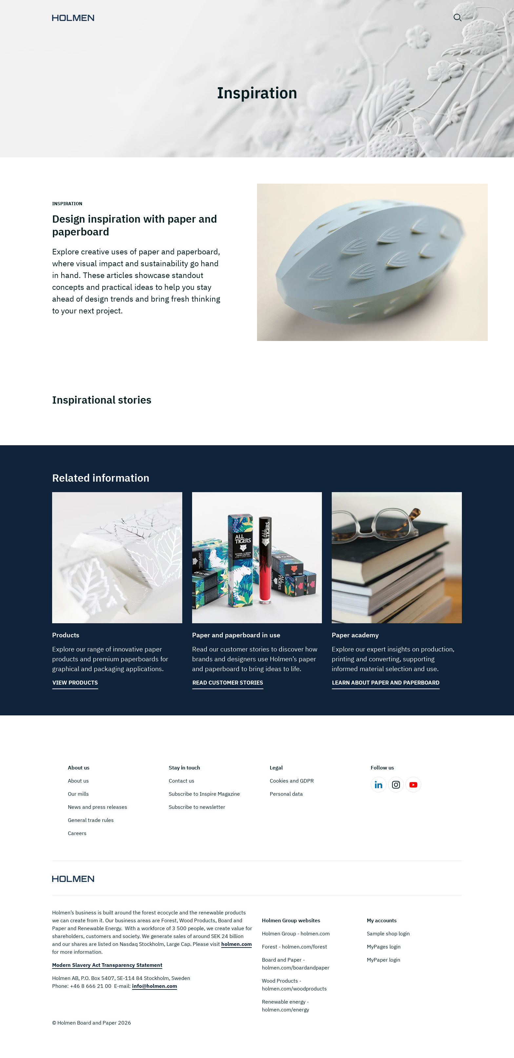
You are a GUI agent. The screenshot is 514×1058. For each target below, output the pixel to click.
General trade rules (91, 820)
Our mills (78, 793)
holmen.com (236, 944)
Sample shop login (388, 933)
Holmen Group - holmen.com (296, 933)
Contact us (181, 780)
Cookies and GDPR (292, 780)
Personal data (286, 793)
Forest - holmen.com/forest (294, 946)
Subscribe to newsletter (197, 807)
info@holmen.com (154, 986)
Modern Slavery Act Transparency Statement (107, 965)
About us (78, 780)
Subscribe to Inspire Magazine (204, 793)
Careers (77, 833)
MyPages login (384, 946)
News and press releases (97, 807)
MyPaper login (383, 959)
